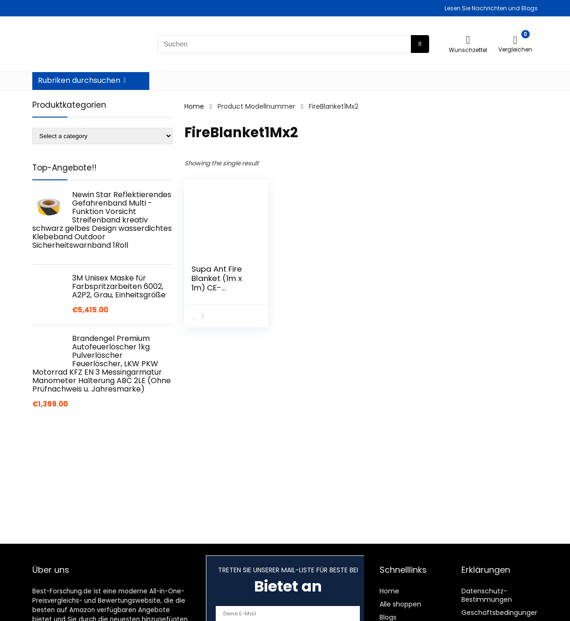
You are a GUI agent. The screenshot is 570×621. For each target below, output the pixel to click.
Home (194, 106)
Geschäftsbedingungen (500, 612)
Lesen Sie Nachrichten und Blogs (491, 8)
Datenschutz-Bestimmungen (486, 595)
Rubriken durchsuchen (79, 80)
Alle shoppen (400, 604)
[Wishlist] (468, 39)
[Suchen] (420, 44)
